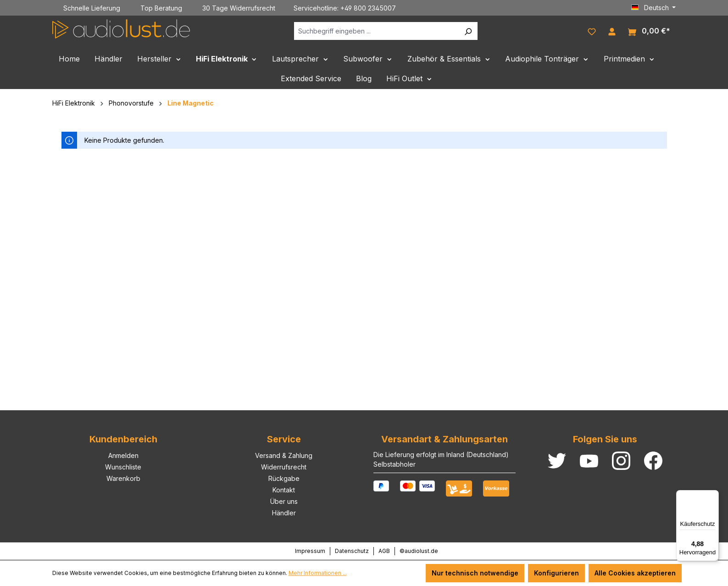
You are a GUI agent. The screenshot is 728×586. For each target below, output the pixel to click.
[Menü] (713, 495)
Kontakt (283, 490)
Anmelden (123, 455)
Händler (284, 513)
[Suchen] (468, 31)
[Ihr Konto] (612, 31)
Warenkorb (123, 478)
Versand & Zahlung (283, 455)
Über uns (284, 501)
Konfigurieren (556, 573)
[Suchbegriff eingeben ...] (376, 31)
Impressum (310, 550)
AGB (384, 550)
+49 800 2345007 (368, 8)
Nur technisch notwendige (475, 573)
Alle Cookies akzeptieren (635, 573)
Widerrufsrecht (283, 467)
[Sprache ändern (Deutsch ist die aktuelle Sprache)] (653, 8)
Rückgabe (284, 478)
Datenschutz (352, 550)
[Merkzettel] (592, 31)
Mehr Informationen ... (318, 572)
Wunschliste (123, 467)
